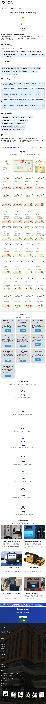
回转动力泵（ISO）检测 (40, 147)
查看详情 (8, 330)
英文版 (2, 651)
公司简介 (3, 657)
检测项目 (7, 8)
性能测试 (5, 94)
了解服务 (23, 620)
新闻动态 (3, 666)
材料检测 (3, 641)
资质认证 (3, 659)
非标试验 (3, 648)
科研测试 (3, 646)
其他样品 (20, 8)
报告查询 (3, 662)
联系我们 (23, 617)
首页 (2, 8)
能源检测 (3, 644)
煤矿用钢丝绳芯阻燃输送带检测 (12, 147)
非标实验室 (13, 8)
